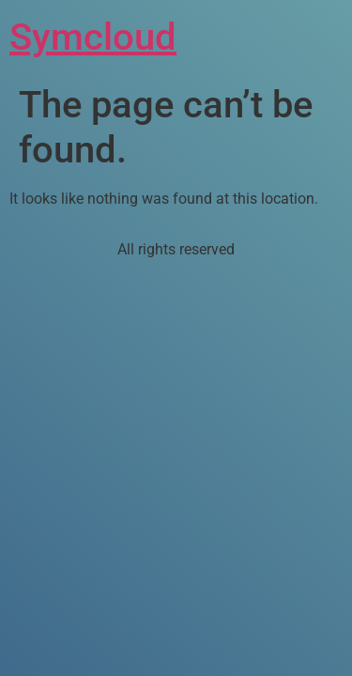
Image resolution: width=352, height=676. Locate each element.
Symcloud (92, 37)
